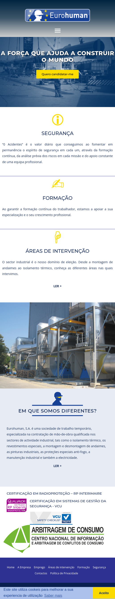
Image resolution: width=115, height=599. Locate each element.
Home (10, 567)
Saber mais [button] (53, 595)
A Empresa (24, 567)
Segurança (99, 567)
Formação (83, 567)
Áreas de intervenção (61, 567)
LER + (57, 286)
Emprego (39, 567)
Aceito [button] (104, 593)
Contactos (41, 573)
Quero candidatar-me (57, 74)
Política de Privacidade (64, 573)
